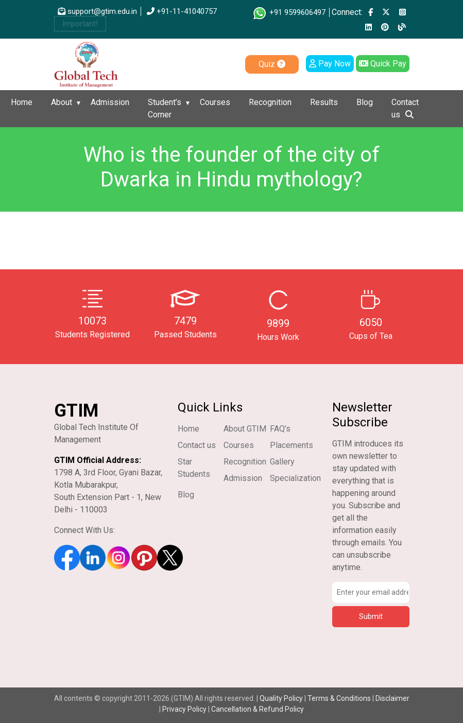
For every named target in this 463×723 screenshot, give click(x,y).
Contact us (405, 108)
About (61, 102)
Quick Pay (382, 63)
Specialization (295, 478)
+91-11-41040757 (182, 11)
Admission (110, 102)
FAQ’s (280, 429)
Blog (364, 102)
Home (21, 102)
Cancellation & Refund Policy (257, 709)
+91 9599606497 (288, 12)
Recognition (270, 102)
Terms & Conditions (339, 698)
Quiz (272, 64)
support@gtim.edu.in (97, 11)
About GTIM (245, 429)
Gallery (282, 462)
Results (324, 102)
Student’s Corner (164, 108)
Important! (80, 23)
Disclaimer (392, 698)
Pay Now (330, 63)
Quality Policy (282, 698)
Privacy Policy (184, 709)
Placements (291, 445)
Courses (215, 102)
